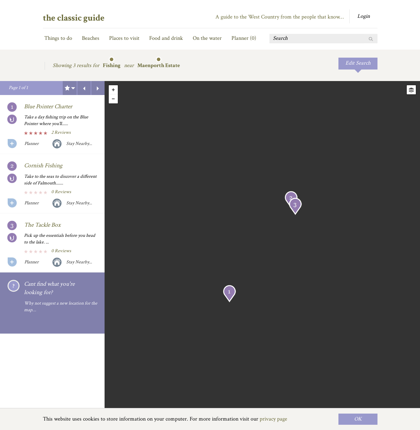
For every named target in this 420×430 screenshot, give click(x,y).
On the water (207, 38)
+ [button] (113, 89)
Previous (84, 88)
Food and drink (166, 38)
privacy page (273, 419)
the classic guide (74, 18)
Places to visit (124, 38)
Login (363, 16)
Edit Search (358, 63)
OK (358, 419)
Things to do (58, 38)
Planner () (243, 38)
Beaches (90, 38)
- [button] (113, 98)
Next (98, 88)
